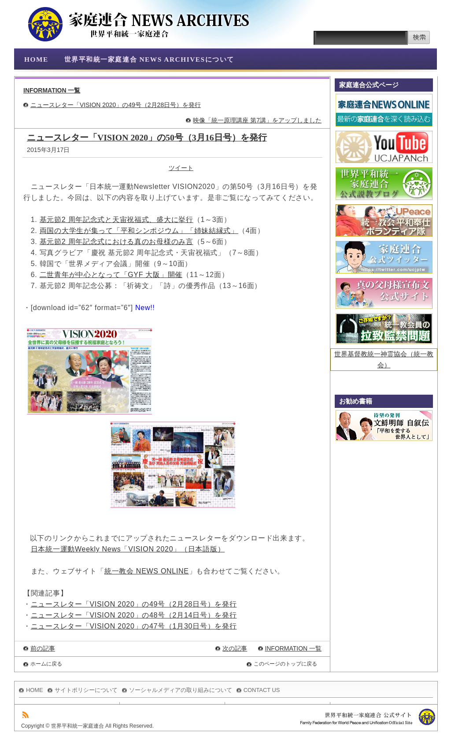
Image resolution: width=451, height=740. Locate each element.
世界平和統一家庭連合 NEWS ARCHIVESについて (149, 59)
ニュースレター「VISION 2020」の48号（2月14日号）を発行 (134, 615)
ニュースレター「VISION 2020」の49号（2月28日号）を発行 (115, 104)
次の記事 (234, 648)
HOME (36, 59)
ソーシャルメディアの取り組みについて (180, 690)
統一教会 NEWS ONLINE (146, 571)
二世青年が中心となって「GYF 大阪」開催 (111, 274)
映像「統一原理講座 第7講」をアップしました (257, 120)
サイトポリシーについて (86, 690)
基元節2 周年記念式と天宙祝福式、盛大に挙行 (116, 219)
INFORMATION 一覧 (51, 90)
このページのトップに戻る (285, 664)
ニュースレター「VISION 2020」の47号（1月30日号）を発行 (134, 626)
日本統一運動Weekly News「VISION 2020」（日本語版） (128, 549)
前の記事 (42, 648)
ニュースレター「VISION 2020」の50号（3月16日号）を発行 (147, 137)
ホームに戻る (46, 664)
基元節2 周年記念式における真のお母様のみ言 (116, 241)
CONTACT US (262, 690)
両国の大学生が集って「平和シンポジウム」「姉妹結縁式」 (139, 230)
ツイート (181, 167)
